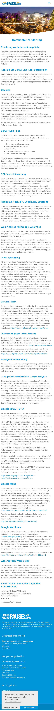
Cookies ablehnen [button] (10, 707)
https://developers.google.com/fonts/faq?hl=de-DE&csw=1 (23, 556)
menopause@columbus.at (16, 678)
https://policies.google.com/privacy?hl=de (17, 476)
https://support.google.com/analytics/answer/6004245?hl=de (24, 355)
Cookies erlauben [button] (29, 707)
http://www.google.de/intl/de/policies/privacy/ (19, 522)
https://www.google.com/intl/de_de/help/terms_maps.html (24, 511)
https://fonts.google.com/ (11, 537)
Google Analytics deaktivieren (40, 346)
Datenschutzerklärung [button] (13, 702)
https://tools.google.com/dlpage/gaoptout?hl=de (29, 329)
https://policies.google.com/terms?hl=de (16, 479)
